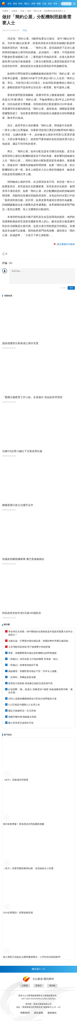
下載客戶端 (66, 4)
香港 (15, 4)
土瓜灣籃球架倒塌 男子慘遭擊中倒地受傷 (29, 647)
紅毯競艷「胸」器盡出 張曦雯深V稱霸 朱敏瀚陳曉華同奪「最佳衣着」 (40, 691)
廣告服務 (38, 1013)
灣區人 (27, 4)
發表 (71, 288)
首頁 (9, 4)
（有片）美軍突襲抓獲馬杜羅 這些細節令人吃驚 (28, 868)
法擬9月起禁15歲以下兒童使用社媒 (22, 451)
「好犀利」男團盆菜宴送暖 (22, 677)
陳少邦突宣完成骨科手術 (21, 723)
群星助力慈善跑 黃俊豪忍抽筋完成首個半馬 (30, 683)
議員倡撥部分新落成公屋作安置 (20, 343)
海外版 (52, 986)
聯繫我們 (25, 1013)
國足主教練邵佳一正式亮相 (22, 710)
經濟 (33, 4)
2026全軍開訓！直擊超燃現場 (18, 912)
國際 (39, 4)
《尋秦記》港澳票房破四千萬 (23, 665)
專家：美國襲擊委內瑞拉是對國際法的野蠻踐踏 (32, 653)
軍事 (55, 4)
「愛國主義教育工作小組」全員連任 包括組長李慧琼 (32, 397)
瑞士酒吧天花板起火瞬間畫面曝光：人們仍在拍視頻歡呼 (31, 957)
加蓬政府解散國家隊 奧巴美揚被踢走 (23, 559)
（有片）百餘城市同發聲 (15, 780)
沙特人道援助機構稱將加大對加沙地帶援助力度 (32, 698)
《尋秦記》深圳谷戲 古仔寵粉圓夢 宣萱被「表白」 (34, 659)
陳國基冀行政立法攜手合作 (17, 505)
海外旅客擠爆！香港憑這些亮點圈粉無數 (23, 824)
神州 (20, 4)
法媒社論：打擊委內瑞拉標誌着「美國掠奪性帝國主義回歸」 (39, 641)
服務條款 (52, 1013)
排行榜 (7, 624)
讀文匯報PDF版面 (66, 244)
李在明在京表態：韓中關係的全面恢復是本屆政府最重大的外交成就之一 (40, 633)
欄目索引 (38, 969)
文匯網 (5, 11)
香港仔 (39, 986)
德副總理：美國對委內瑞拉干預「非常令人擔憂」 (33, 671)
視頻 (50, 4)
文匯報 (14, 11)
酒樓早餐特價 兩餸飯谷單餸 (22, 717)
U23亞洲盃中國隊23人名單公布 (24, 704)
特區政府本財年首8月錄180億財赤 (21, 613)
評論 (44, 4)
